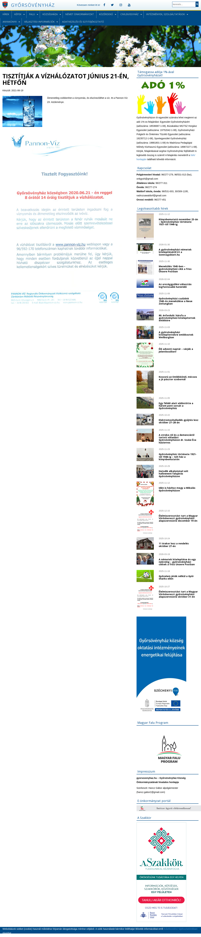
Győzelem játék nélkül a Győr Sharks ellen (176, 577)
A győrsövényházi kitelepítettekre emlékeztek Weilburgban (176, 335)
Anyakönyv (10, 21)
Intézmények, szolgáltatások (165, 14)
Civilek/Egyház (129, 14)
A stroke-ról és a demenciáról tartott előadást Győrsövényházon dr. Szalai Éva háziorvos (177, 438)
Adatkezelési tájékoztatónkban (180, 929)
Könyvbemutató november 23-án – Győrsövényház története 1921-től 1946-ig (178, 222)
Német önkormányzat (79, 14)
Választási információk (39, 21)
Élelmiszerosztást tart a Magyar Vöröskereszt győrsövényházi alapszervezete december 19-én (178, 518)
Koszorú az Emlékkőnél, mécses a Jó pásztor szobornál (178, 378)
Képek (17, 14)
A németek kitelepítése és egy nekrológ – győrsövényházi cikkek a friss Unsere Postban (177, 562)
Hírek (5, 14)
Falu (32, 14)
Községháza (50, 14)
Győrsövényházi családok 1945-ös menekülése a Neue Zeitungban (175, 301)
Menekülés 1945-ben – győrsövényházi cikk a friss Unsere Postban (175, 269)
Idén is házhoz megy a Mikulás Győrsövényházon (177, 489)
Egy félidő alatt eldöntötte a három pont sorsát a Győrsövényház (176, 406)
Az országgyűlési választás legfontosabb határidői (175, 285)
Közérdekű (106, 14)
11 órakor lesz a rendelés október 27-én (174, 544)
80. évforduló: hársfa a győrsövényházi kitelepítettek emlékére (177, 318)
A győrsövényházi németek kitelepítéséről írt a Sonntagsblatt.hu (175, 252)
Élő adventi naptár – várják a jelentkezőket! (176, 350)
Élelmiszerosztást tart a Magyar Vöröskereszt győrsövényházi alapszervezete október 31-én (178, 594)
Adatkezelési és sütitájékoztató (83, 21)
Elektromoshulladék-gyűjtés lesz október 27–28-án (178, 421)
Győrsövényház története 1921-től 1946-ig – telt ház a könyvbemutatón (178, 457)
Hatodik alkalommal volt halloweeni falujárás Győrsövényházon (173, 473)
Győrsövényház (33, 5)
